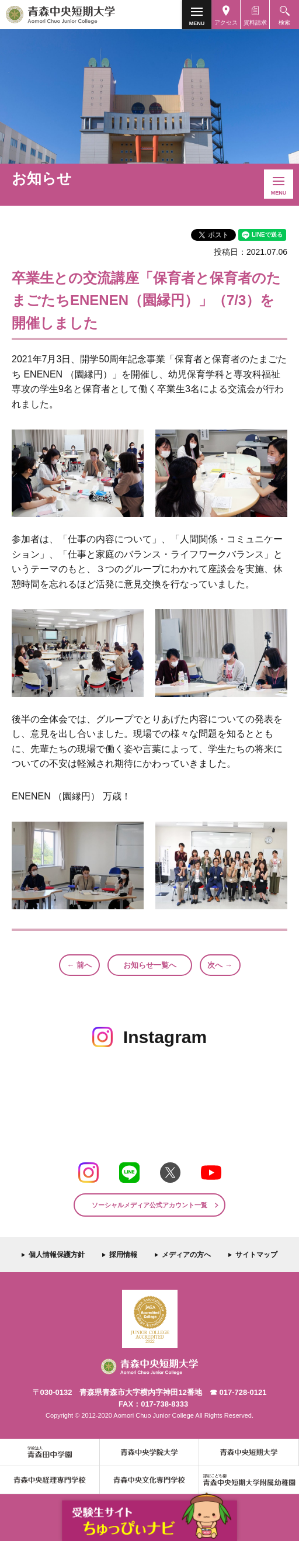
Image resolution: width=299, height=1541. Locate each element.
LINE (129, 1172)
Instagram (88, 1172)
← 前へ (79, 965)
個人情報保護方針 (57, 1255)
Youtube (211, 1172)
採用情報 (123, 1255)
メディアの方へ (186, 1255)
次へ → (219, 965)
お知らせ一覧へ (149, 965)
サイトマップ (256, 1255)
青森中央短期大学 (80, 14)
